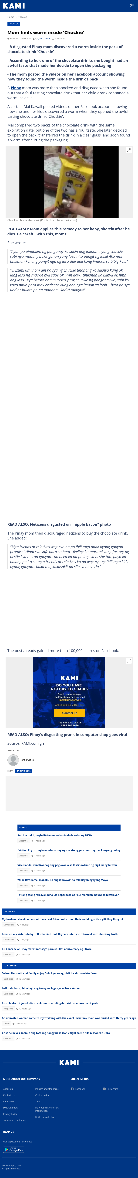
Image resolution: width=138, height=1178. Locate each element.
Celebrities (23, 840)
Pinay (16, 87)
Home (10, 16)
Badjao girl (24, 771)
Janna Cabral (44, 38)
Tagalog (22, 16)
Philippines (8, 1008)
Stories (6, 1023)
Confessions (8, 924)
